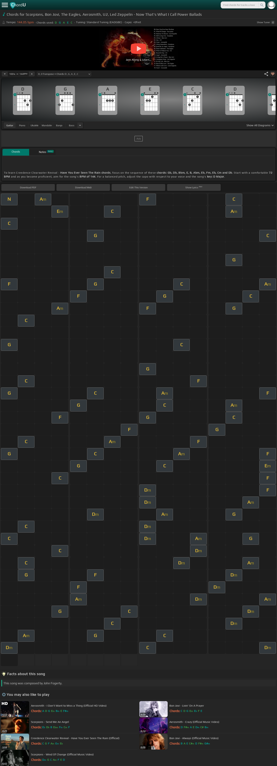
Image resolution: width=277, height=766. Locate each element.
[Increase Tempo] (32, 73)
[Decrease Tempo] (5, 73)
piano (22, 125)
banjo (59, 125)
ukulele (34, 125)
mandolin (47, 125)
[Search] (261, 4)
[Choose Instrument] (80, 125)
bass (71, 125)
